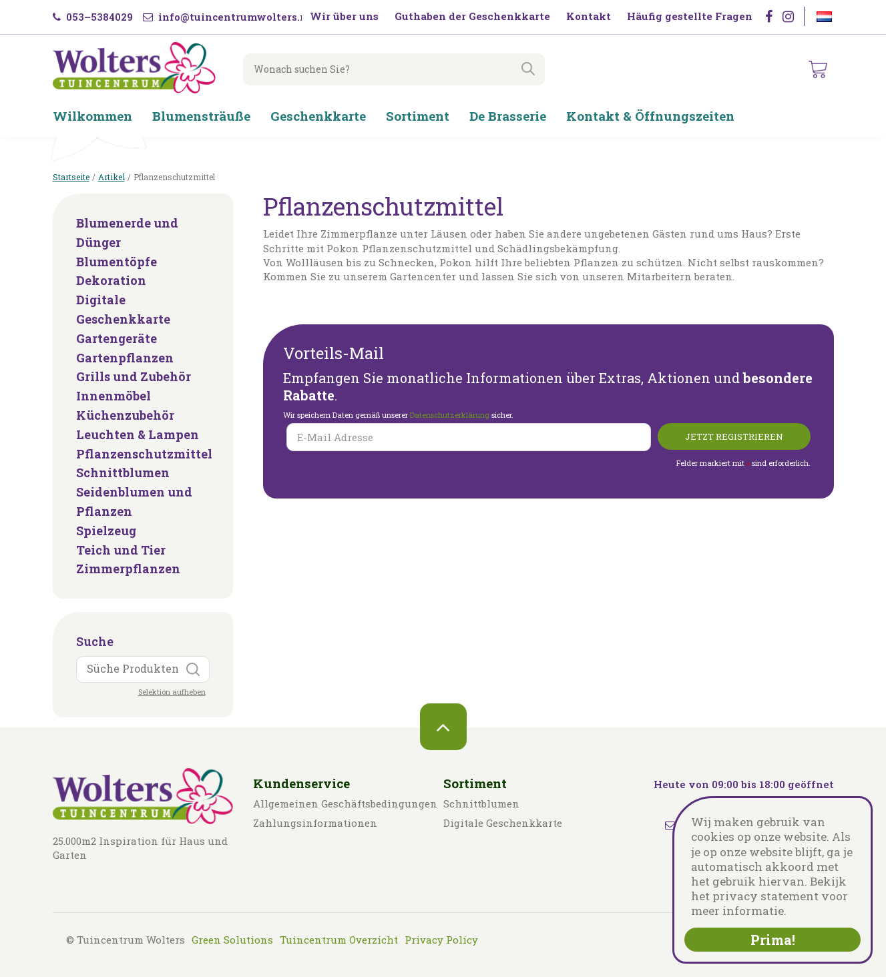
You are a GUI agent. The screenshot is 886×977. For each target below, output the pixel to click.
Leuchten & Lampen (137, 434)
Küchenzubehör (125, 415)
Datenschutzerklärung (450, 415)
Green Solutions (232, 939)
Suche (95, 641)
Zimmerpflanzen (128, 569)
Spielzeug (106, 531)
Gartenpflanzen (125, 358)
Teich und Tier (121, 550)
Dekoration (111, 280)
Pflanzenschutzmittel (143, 454)
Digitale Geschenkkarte (123, 309)
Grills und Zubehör (133, 376)
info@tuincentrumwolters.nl (227, 16)
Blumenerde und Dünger (127, 232)
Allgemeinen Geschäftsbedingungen (345, 803)
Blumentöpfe (116, 262)
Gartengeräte (116, 338)
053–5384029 (93, 16)
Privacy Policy (441, 939)
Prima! (772, 939)
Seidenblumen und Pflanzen (134, 501)
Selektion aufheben (172, 692)
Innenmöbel (113, 396)
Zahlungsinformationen (315, 823)
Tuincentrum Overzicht (339, 939)
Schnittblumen (123, 472)
